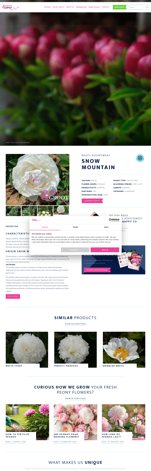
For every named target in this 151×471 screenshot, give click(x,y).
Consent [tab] (45, 227)
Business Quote (92, 201)
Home (8, 142)
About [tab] (106, 227)
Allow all (105, 250)
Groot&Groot (6, 4)
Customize (75, 250)
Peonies (47, 7)
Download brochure (97, 270)
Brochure (119, 7)
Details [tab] (75, 227)
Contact (106, 7)
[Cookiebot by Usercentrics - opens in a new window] (110, 220)
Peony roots (58, 7)
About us (70, 7)
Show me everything (75, 324)
